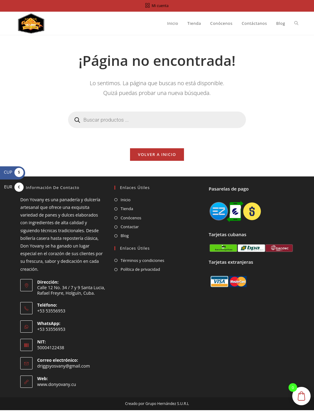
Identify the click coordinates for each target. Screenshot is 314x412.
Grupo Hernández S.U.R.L (167, 405)
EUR (14, 187)
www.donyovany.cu (56, 386)
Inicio (125, 201)
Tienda (127, 210)
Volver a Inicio (157, 156)
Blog (125, 237)
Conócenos (131, 219)
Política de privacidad (140, 271)
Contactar (130, 228)
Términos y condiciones (142, 262)
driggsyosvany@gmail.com (63, 367)
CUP (14, 172)
